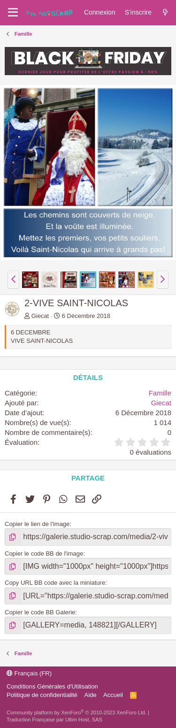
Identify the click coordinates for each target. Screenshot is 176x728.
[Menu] (13, 12)
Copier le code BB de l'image (44, 553)
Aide (90, 694)
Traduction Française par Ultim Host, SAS (54, 719)
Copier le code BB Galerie (40, 612)
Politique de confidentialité (42, 694)
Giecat (40, 315)
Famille (160, 393)
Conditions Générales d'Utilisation (52, 686)
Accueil (113, 694)
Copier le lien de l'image (37, 523)
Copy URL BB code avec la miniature (55, 582)
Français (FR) (29, 673)
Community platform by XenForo (76, 712)
